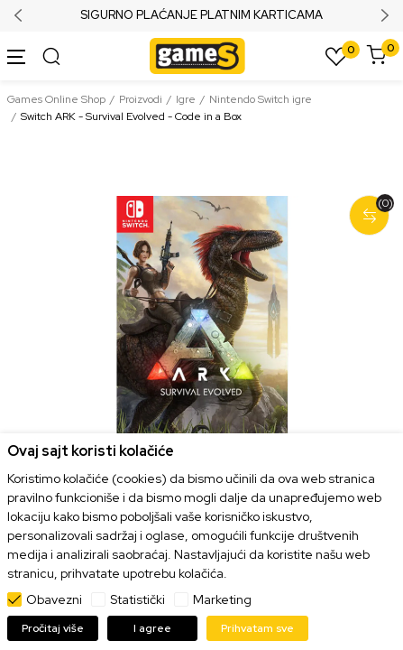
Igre (186, 99)
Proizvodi (140, 99)
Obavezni (54, 599)
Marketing (222, 599)
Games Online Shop (56, 99)
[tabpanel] (201, 335)
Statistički (137, 599)
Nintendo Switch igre (260, 99)
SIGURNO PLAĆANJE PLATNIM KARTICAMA (201, 15)
